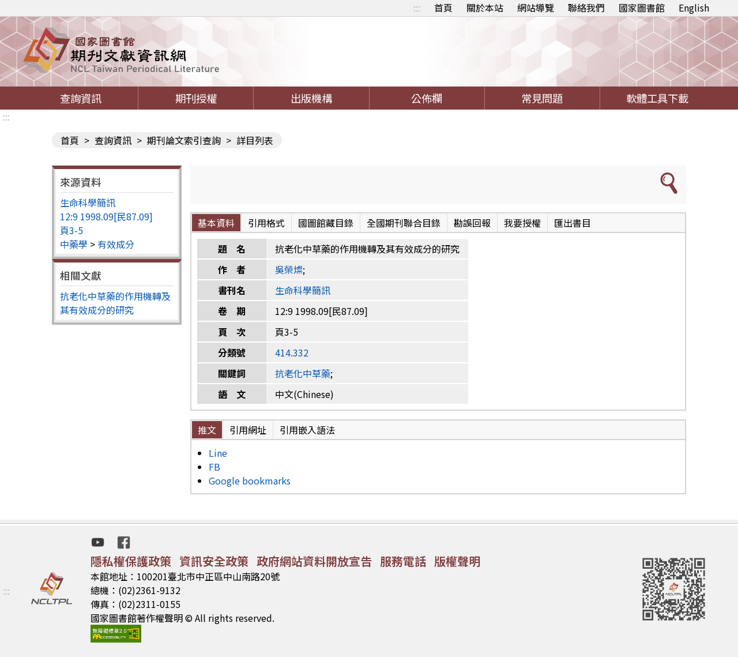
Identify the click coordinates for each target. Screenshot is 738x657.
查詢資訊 (80, 98)
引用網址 (247, 430)
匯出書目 (572, 223)
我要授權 (522, 223)
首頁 (443, 7)
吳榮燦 (289, 269)
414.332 (291, 352)
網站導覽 (535, 7)
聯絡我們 (586, 7)
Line (218, 453)
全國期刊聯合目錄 (403, 223)
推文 (207, 430)
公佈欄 (426, 98)
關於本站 (484, 7)
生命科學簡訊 (87, 202)
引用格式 (266, 223)
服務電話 (403, 561)
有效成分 (115, 244)
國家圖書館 (642, 7)
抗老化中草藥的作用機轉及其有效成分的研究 (115, 303)
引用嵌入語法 (307, 430)
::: (416, 7)
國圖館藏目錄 (325, 223)
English (694, 7)
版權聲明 (457, 561)
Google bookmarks (250, 480)
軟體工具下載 (657, 98)
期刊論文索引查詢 (184, 140)
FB (214, 467)
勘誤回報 (472, 223)
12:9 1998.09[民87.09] (106, 216)
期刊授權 (196, 98)
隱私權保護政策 (131, 561)
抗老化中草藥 (302, 373)
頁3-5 (71, 230)
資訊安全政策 (213, 561)
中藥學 (74, 244)
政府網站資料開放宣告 (314, 561)
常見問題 (542, 98)
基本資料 (216, 223)
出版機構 (311, 98)
